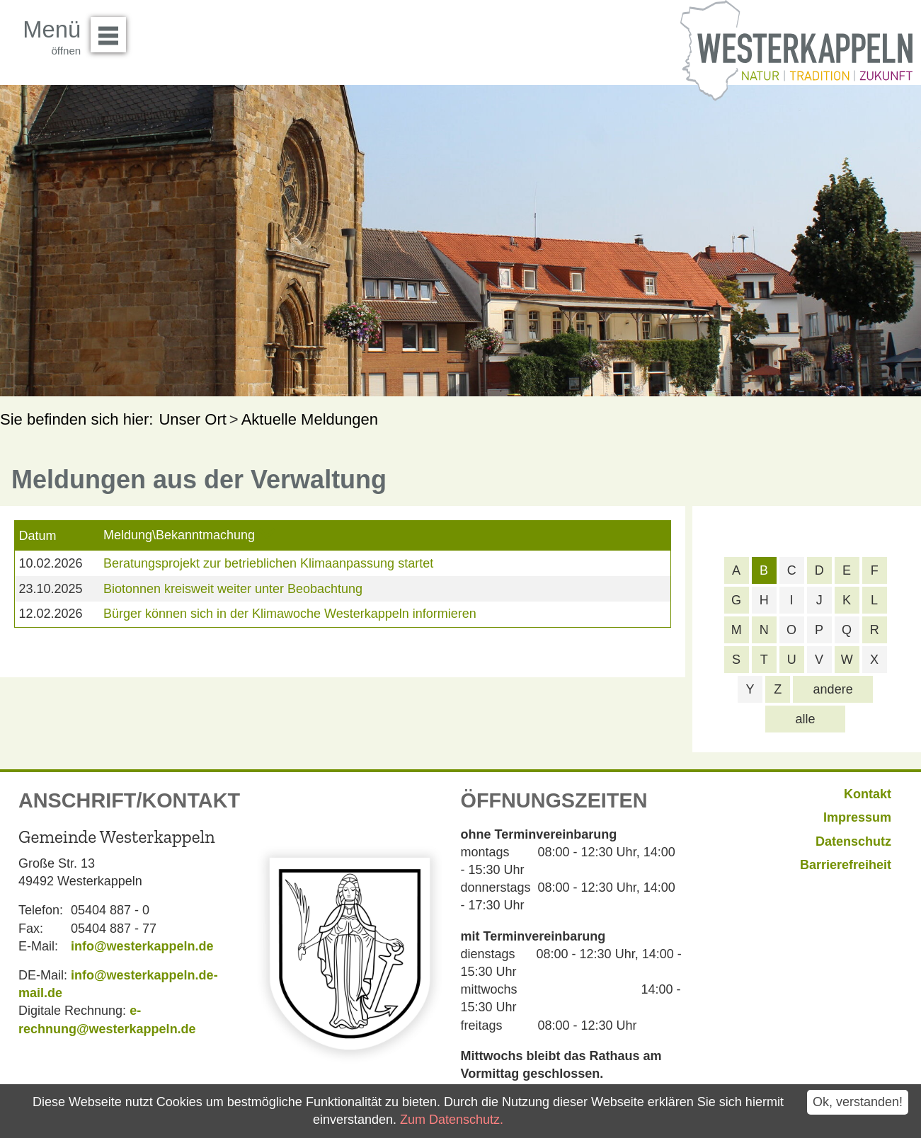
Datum (37, 536)
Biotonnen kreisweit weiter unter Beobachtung (232, 589)
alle (806, 719)
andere (833, 689)
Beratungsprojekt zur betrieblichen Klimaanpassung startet (268, 563)
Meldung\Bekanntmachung (179, 535)
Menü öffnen (112, 29)
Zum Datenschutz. (451, 1120)
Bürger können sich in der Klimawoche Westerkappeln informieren (289, 614)
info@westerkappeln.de (142, 946)
